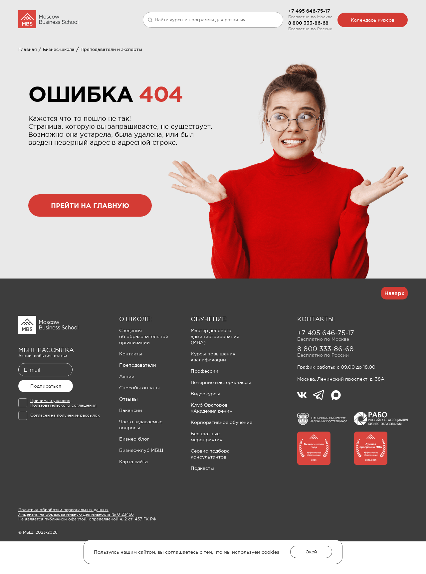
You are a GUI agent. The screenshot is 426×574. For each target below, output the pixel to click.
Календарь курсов (372, 20)
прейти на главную (90, 238)
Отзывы (128, 431)
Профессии (204, 403)
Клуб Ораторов (191, 55)
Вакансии (130, 443)
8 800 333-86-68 (308, 23)
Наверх (394, 326)
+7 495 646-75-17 (309, 11)
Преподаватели (137, 397)
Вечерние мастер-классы (221, 415)
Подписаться (45, 418)
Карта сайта (133, 494)
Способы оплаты (139, 420)
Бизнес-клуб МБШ (141, 482)
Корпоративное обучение (221, 455)
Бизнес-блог (134, 471)
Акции (126, 409)
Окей (311, 551)
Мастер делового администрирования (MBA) (215, 369)
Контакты (130, 386)
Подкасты (202, 500)
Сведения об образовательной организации (143, 369)
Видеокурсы (205, 426)
